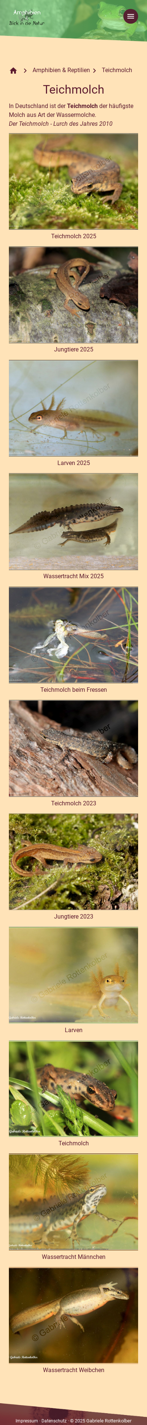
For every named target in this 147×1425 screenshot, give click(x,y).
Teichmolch (117, 70)
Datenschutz (54, 1421)
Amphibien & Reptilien (61, 70)
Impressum (27, 1421)
